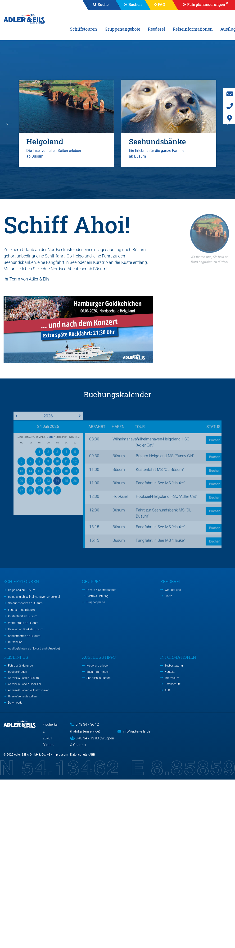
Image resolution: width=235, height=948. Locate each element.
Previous (9, 123)
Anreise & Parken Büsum (23, 678)
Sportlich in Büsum (98, 678)
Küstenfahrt (22, 616)
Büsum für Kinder (97, 671)
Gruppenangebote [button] (122, 29)
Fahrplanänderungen (21, 665)
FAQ (161, 4)
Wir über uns (173, 590)
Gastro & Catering (97, 596)
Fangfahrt (21, 610)
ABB (167, 690)
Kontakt (170, 671)
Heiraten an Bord (25, 629)
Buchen (135, 4)
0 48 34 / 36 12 (87, 724)
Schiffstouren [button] (83, 29)
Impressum (172, 678)
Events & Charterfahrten (101, 590)
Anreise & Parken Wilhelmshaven (28, 690)
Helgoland (21, 590)
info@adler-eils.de (136, 731)
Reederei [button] (156, 29)
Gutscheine (15, 642)
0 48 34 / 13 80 (87, 738)
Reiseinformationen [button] (193, 29)
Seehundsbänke (25, 603)
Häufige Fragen (17, 671)
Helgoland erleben (97, 665)
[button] (203, 5)
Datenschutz (173, 684)
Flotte (168, 596)
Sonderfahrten (24, 636)
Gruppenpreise (95, 602)
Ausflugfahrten (34, 648)
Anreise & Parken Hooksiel (24, 684)
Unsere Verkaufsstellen (22, 696)
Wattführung (23, 623)
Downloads (15, 702)
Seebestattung (174, 665)
